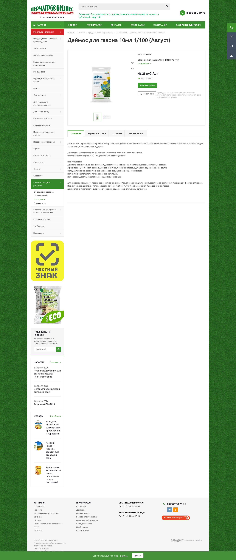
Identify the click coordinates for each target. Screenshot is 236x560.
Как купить (81, 506)
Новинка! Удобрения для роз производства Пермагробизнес (47, 373)
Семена (48, 169)
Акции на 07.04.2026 (44, 404)
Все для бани (39, 72)
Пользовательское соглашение (48, 524)
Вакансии (38, 517)
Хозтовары (48, 233)
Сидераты (38, 176)
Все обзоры (55, 416)
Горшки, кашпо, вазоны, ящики (48, 80)
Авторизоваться (147, 85)
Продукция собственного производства (48, 40)
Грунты (36, 88)
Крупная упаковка (41, 125)
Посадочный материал (48, 142)
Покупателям (94, 25)
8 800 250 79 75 (195, 12)
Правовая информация (87, 520)
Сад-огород (48, 162)
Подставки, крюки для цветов (43, 133)
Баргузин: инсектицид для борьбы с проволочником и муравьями (54, 427)
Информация (83, 503)
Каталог (41, 25)
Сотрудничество (84, 524)
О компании (160, 25)
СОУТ (36, 527)
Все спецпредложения (48, 32)
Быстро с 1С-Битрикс (173, 518)
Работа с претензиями (86, 517)
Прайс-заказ (138, 25)
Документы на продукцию (46, 513)
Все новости (55, 362)
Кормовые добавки (42, 118)
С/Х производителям (188, 25)
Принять (138, 556)
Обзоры (37, 520)
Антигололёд (39, 48)
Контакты (116, 25)
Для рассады (48, 95)
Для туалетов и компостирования (41, 103)
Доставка (80, 510)
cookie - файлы (119, 555)
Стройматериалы (41, 219)
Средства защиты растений (48, 184)
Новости (73, 25)
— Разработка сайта (186, 540)
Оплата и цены (83, 513)
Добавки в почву (48, 112)
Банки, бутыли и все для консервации (44, 63)
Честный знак (82, 531)
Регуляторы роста (42, 155)
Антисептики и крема (43, 55)
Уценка (36, 149)
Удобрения (38, 226)
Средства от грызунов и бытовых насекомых (48, 211)
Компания (39, 503)
